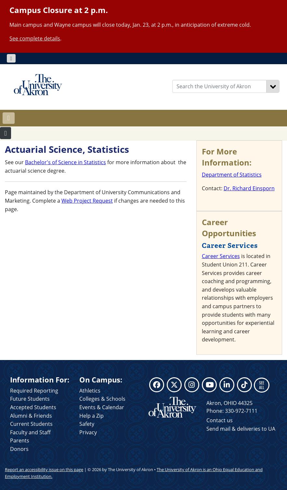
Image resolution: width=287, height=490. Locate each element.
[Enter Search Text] (219, 86)
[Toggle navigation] (11, 58)
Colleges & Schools (102, 398)
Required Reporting (34, 390)
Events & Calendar (101, 407)
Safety (86, 423)
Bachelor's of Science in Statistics (65, 162)
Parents (19, 440)
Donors (19, 449)
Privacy (88, 432)
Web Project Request (87, 200)
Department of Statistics (232, 174)
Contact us (219, 420)
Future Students (30, 398)
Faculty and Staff (30, 432)
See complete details (34, 38)
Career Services (221, 256)
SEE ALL (261, 385)
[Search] (273, 86)
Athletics (89, 390)
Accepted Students (33, 407)
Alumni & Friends (31, 415)
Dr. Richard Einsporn (249, 188)
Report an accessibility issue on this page (44, 469)
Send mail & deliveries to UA (240, 428)
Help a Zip (91, 415)
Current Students (31, 423)
